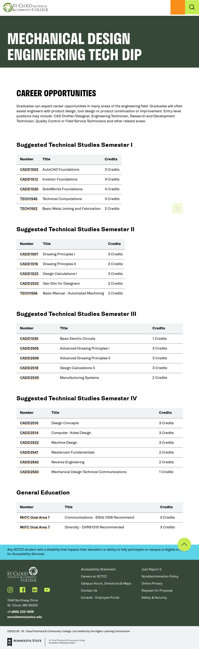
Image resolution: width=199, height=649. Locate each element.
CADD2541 (29, 452)
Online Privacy (152, 583)
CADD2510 (29, 423)
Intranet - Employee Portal (100, 598)
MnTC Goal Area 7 (35, 527)
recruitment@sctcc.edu (24, 617)
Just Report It (152, 569)
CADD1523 (29, 274)
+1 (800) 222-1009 (20, 612)
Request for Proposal (157, 590)
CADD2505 (29, 348)
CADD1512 (29, 179)
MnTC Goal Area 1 (35, 517)
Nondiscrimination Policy (160, 576)
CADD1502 (29, 169)
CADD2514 (29, 433)
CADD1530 (29, 338)
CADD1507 (29, 254)
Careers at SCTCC (94, 576)
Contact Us (89, 590)
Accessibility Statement (98, 569)
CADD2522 (29, 442)
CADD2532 (29, 283)
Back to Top (181, 544)
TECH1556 (28, 293)
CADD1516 (29, 264)
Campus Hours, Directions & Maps (106, 583)
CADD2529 (29, 378)
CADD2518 (29, 368)
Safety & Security (154, 598)
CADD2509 (29, 358)
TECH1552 (28, 208)
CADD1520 (29, 189)
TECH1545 (28, 199)
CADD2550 (29, 472)
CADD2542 (29, 462)
